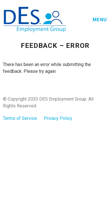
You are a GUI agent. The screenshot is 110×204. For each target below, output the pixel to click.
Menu (100, 19)
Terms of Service (20, 118)
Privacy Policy (58, 118)
